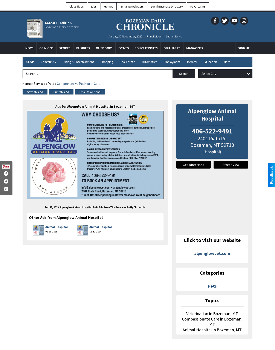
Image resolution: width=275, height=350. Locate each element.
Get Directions (193, 165)
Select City (209, 74)
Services (39, 83)
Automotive (149, 62)
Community (48, 62)
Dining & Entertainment (78, 62)
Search (183, 74)
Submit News (174, 36)
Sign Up (244, 48)
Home (27, 83)
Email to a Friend (90, 92)
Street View (231, 165)
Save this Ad (35, 92)
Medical (192, 62)
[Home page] (145, 24)
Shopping (107, 62)
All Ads (30, 62)
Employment (172, 62)
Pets (51, 83)
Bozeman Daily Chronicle (62, 27)
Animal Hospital (56, 227)
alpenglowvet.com (212, 253)
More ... (228, 62)
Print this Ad (61, 92)
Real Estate (127, 62)
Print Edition (154, 36)
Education (210, 62)
